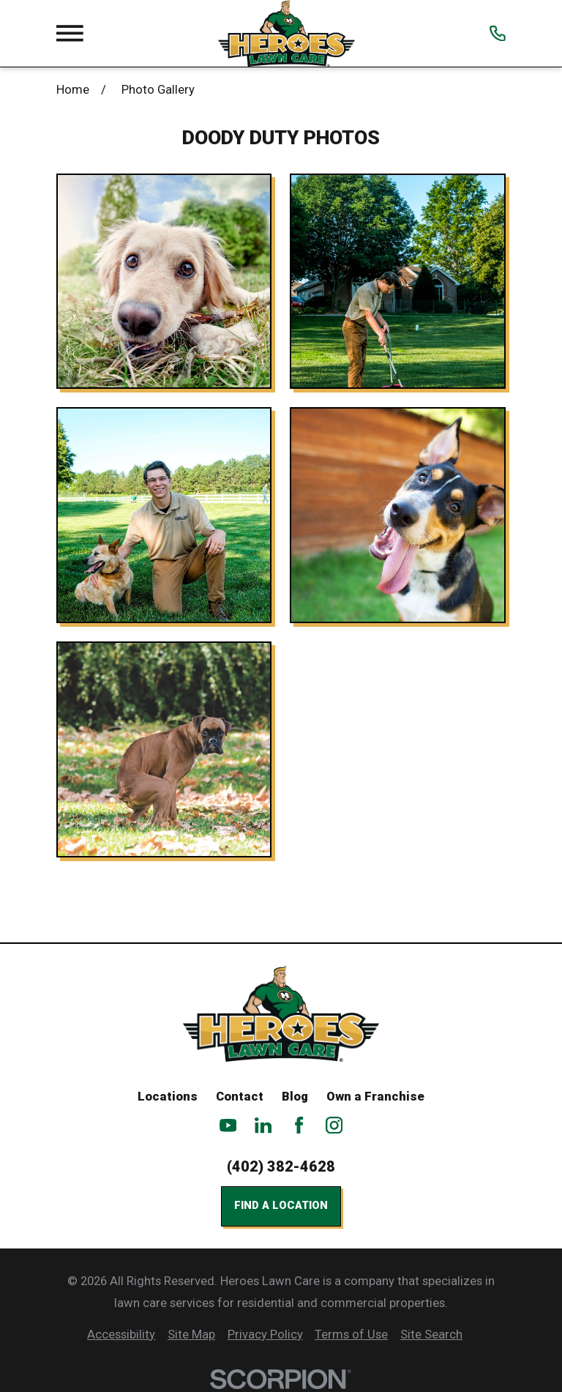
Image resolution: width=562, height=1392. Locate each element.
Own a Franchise (375, 1096)
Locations (168, 1096)
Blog (295, 1096)
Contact (239, 1096)
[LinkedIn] (263, 1125)
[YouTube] (228, 1125)
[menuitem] (121, 1334)
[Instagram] (334, 1125)
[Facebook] (299, 1125)
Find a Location (281, 1205)
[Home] (286, 33)
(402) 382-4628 (281, 1166)
